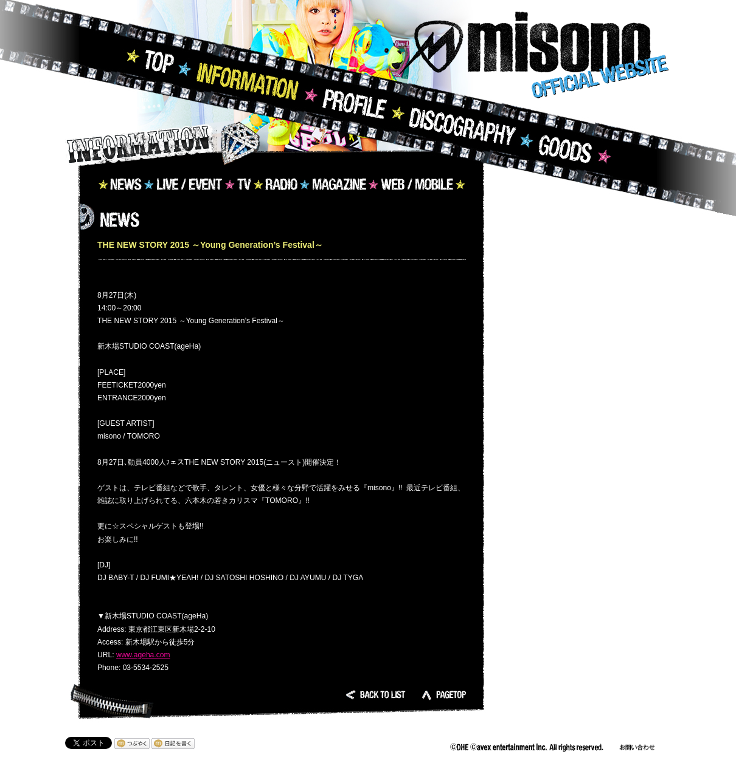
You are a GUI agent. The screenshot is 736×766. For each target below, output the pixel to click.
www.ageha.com (143, 655)
